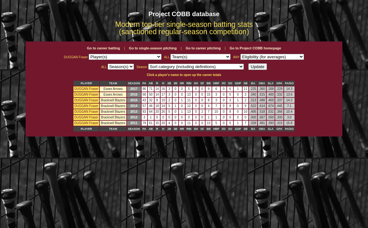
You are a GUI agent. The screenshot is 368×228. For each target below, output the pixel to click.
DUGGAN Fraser (86, 89)
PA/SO (289, 83)
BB (208, 83)
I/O (223, 83)
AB (151, 83)
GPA (279, 83)
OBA (262, 83)
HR (182, 83)
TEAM (113, 83)
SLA (271, 83)
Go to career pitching (203, 48)
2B (169, 83)
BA (253, 83)
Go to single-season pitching (153, 48)
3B (175, 83)
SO (230, 83)
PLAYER (86, 83)
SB (246, 83)
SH (196, 83)
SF (202, 83)
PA (144, 83)
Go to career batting (103, 48)
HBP (216, 83)
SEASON (134, 83)
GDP (238, 83)
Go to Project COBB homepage (255, 48)
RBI (189, 83)
